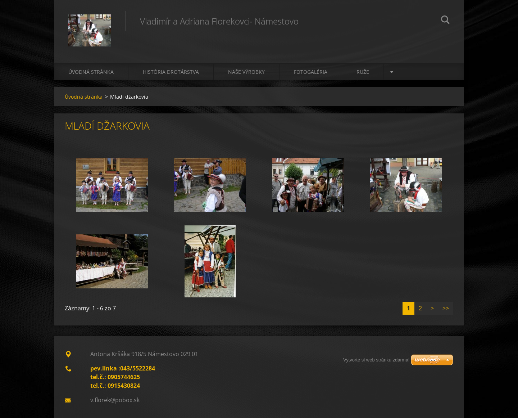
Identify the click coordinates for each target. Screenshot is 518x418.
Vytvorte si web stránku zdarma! (376, 360)
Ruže (362, 71)
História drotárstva (171, 71)
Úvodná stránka (91, 71)
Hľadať (445, 20)
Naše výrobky (246, 71)
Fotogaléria (310, 71)
